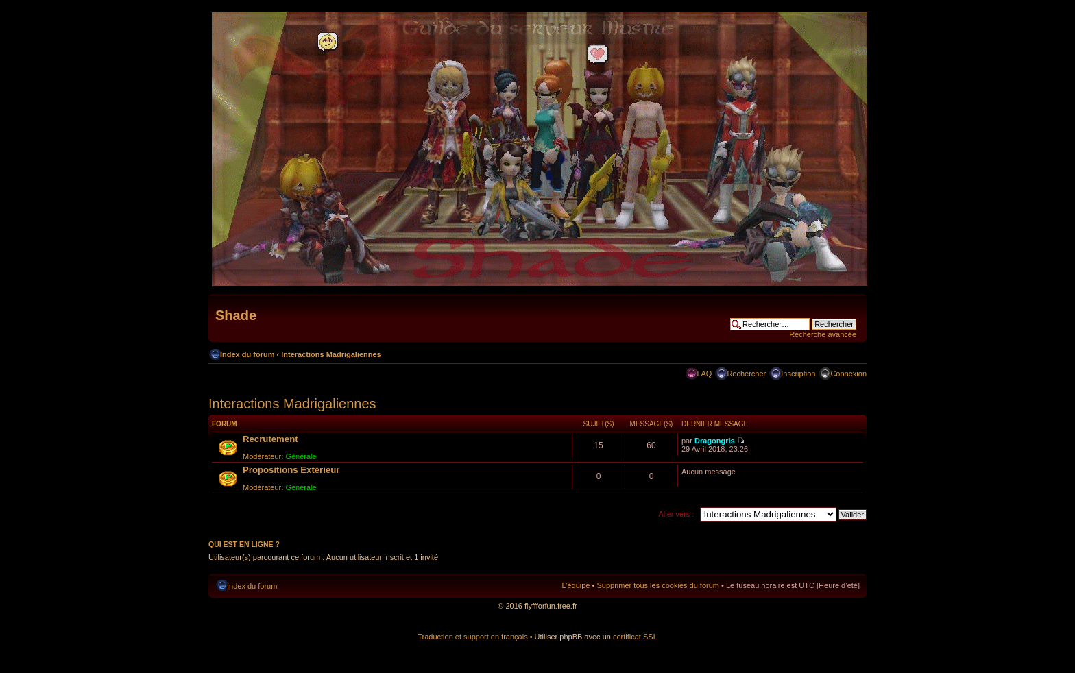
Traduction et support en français (472, 637)
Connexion (848, 373)
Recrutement (270, 439)
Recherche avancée (822, 334)
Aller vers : (676, 514)
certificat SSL (635, 637)
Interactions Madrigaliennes (331, 354)
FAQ (704, 373)
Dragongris (714, 441)
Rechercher (746, 373)
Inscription (798, 373)
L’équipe (575, 585)
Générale (300, 456)
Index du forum (247, 354)
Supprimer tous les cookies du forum (657, 585)
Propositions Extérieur (291, 470)
